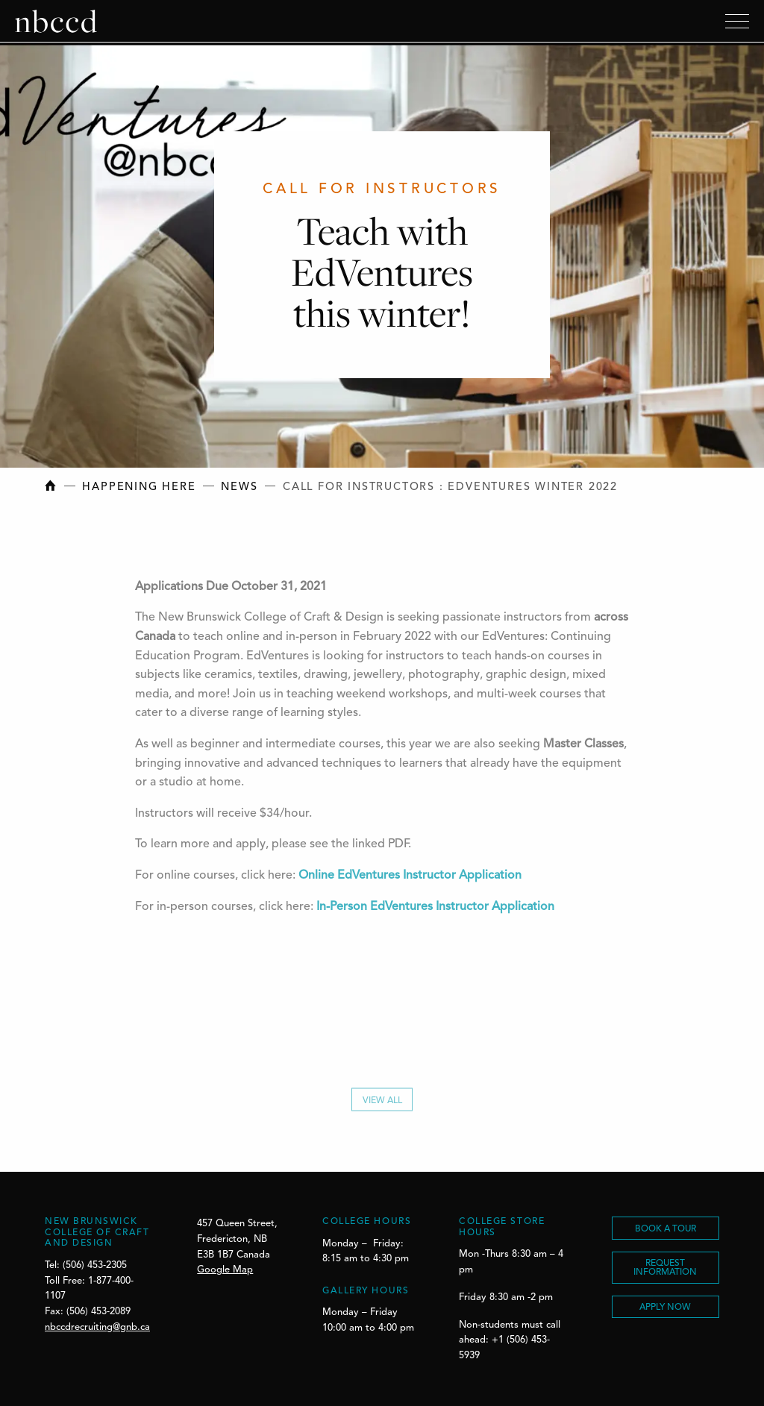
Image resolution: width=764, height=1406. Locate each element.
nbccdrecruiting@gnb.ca (97, 1327)
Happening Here (138, 487)
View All (382, 1104)
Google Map (225, 1270)
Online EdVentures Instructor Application (410, 879)
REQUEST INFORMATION (665, 1268)
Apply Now (665, 1307)
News (239, 487)
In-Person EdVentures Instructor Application (435, 910)
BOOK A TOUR (665, 1229)
